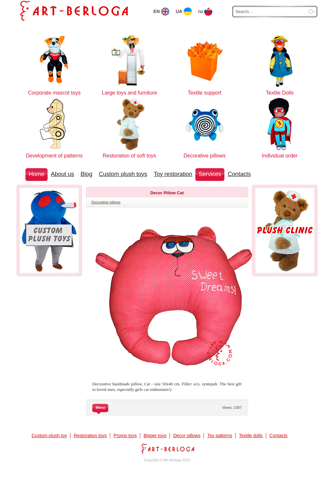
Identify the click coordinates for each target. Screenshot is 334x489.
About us (62, 174)
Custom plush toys (123, 174)
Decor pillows (186, 435)
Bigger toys (155, 435)
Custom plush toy (49, 435)
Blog (86, 174)
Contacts (239, 174)
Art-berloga (167, 449)
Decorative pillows (105, 202)
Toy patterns (219, 435)
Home (36, 174)
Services (210, 174)
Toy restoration (173, 174)
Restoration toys (90, 435)
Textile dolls (251, 435)
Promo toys (125, 435)
